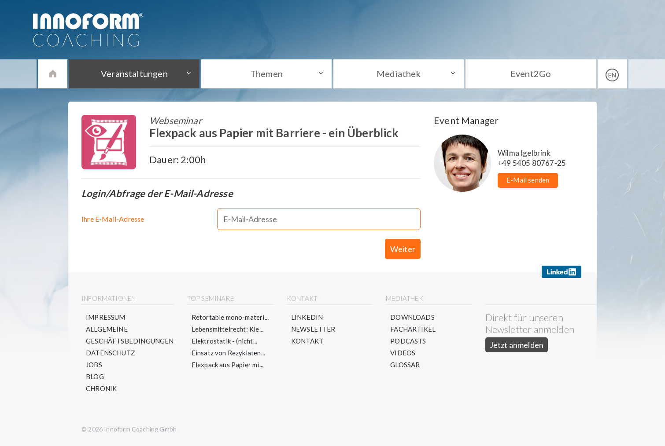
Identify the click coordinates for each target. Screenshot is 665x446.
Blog (95, 376)
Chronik (101, 388)
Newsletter (313, 329)
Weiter (402, 249)
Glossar (405, 365)
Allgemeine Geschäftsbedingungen (130, 335)
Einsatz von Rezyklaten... (229, 353)
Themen (266, 73)
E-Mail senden (527, 180)
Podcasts (408, 341)
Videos (402, 353)
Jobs (94, 365)
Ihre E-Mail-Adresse (112, 219)
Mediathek (399, 73)
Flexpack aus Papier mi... (228, 365)
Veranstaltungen (134, 73)
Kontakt (307, 341)
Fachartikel (413, 329)
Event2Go (530, 73)
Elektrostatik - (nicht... (225, 341)
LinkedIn (307, 317)
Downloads (412, 317)
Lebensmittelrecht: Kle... (228, 329)
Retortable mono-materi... (230, 317)
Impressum (106, 317)
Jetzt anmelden (517, 345)
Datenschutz (110, 353)
